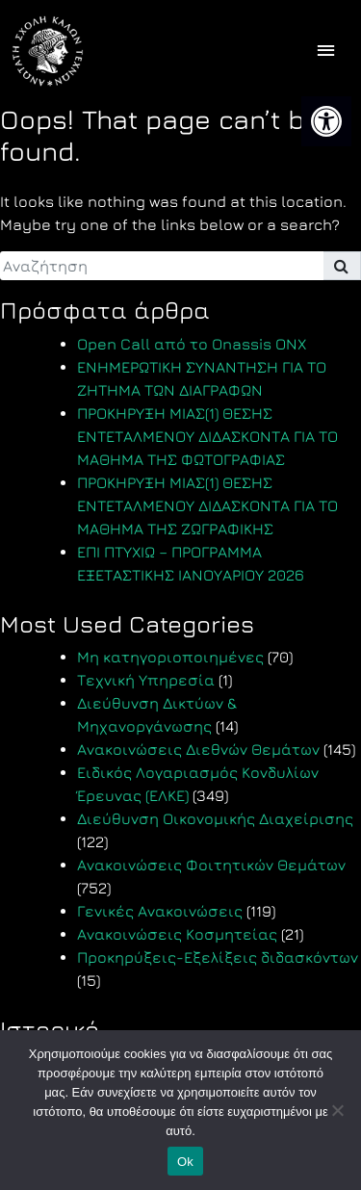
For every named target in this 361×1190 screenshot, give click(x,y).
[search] (161, 265)
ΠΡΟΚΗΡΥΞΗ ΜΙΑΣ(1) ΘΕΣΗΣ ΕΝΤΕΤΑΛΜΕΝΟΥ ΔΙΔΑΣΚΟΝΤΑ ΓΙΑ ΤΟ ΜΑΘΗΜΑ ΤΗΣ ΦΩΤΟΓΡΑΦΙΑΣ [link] (207, 436)
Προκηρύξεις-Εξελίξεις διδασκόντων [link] (217, 957)
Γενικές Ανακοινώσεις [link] (160, 910)
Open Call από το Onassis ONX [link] (191, 343)
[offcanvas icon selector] (325, 51)
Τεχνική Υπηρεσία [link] (146, 679)
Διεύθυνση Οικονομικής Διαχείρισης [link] (215, 818)
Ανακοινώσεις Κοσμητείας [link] (177, 934)
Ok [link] (185, 1161)
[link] (326, 121)
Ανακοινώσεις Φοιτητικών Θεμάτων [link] (211, 864)
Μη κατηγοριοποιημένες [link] (170, 656)
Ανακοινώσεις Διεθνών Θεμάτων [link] (198, 749)
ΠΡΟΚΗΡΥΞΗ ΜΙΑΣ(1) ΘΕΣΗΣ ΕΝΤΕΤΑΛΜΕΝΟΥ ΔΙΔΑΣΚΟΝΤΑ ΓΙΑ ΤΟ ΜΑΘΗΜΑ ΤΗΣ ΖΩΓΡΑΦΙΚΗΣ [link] (207, 505)
